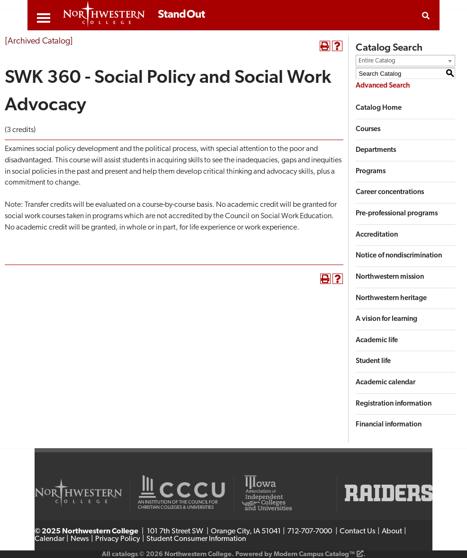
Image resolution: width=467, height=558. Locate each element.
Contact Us (358, 531)
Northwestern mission (390, 277)
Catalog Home (379, 108)
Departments (376, 150)
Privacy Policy (117, 539)
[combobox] (405, 60)
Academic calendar (385, 382)
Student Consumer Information (196, 539)
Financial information (389, 424)
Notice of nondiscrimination (399, 255)
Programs (371, 171)
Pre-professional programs (397, 213)
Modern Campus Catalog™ (314, 554)
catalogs (125, 554)
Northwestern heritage (391, 298)
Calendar (49, 539)
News (80, 539)
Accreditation (377, 235)
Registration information (393, 403)
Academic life (377, 340)
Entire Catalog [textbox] (377, 61)
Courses (368, 129)
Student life (373, 361)
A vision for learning (386, 319)
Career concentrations (390, 192)
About (392, 531)
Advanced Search (383, 85)
